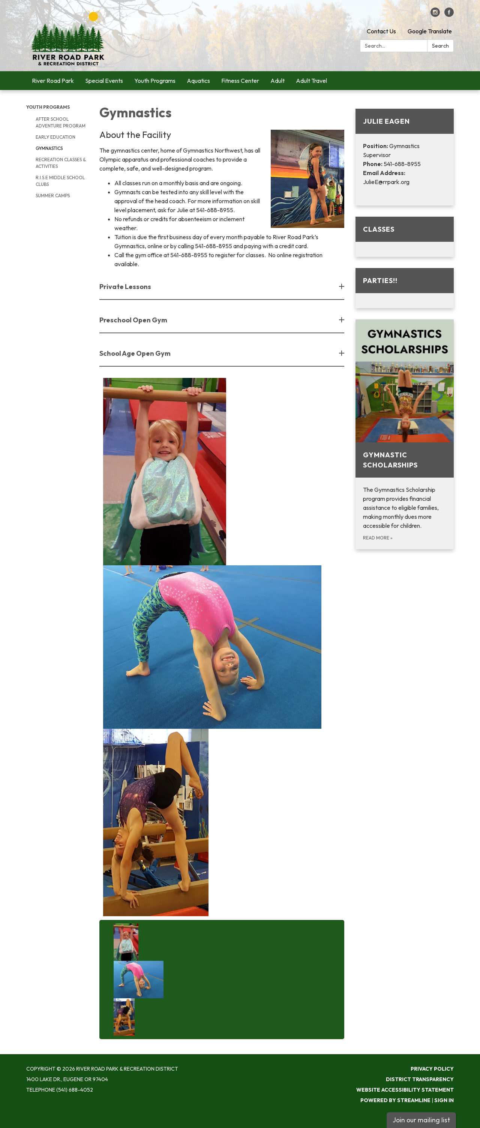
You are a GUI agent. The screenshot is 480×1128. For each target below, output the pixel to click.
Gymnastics (49, 148)
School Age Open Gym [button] (135, 353)
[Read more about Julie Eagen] (405, 157)
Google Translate (430, 31)
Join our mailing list (421, 1120)
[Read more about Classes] (405, 237)
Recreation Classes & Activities (61, 163)
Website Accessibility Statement (405, 1089)
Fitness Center (240, 80)
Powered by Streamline (395, 1100)
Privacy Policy (432, 1068)
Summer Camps (53, 195)
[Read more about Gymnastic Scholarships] (405, 434)
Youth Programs (155, 80)
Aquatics (198, 80)
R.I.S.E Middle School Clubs (60, 181)
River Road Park (53, 80)
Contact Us (381, 31)
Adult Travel (311, 80)
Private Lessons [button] (125, 286)
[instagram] (435, 14)
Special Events (104, 80)
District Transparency (420, 1079)
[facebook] (449, 14)
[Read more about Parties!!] (405, 288)
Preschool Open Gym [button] (133, 320)
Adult (277, 80)
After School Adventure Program (61, 122)
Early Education (55, 137)
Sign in (444, 1100)
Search (440, 45)
